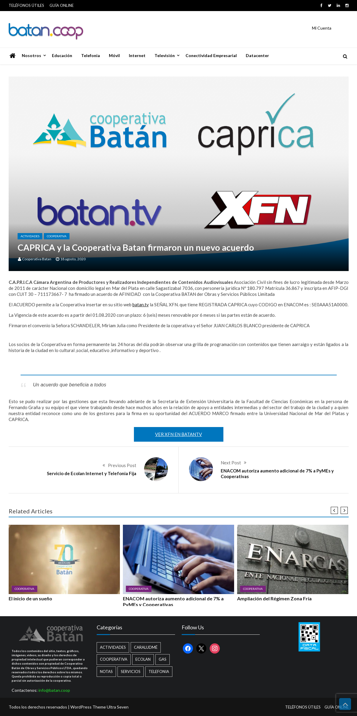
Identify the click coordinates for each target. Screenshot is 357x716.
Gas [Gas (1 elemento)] (162, 659)
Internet (137, 55)
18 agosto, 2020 (73, 259)
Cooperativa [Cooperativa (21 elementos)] (113, 659)
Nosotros (31, 55)
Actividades (30, 236)
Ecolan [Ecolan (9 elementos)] (143, 659)
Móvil (114, 55)
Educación (62, 55)
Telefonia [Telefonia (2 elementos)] (159, 671)
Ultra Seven (118, 706)
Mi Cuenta (321, 27)
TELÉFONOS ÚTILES (26, 5)
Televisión (164, 55)
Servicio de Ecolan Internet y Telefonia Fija (91, 473)
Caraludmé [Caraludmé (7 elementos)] (145, 647)
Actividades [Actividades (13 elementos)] (113, 647)
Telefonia (90, 55)
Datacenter (257, 55)
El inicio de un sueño (30, 598)
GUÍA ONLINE (62, 5)
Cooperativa (57, 236)
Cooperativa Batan (36, 259)
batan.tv (140, 304)
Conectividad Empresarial (211, 55)
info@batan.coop (54, 690)
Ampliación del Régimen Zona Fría (274, 598)
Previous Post (122, 465)
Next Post (231, 462)
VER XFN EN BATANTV (178, 434)
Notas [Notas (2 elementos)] (106, 671)
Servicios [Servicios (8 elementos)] (130, 671)
